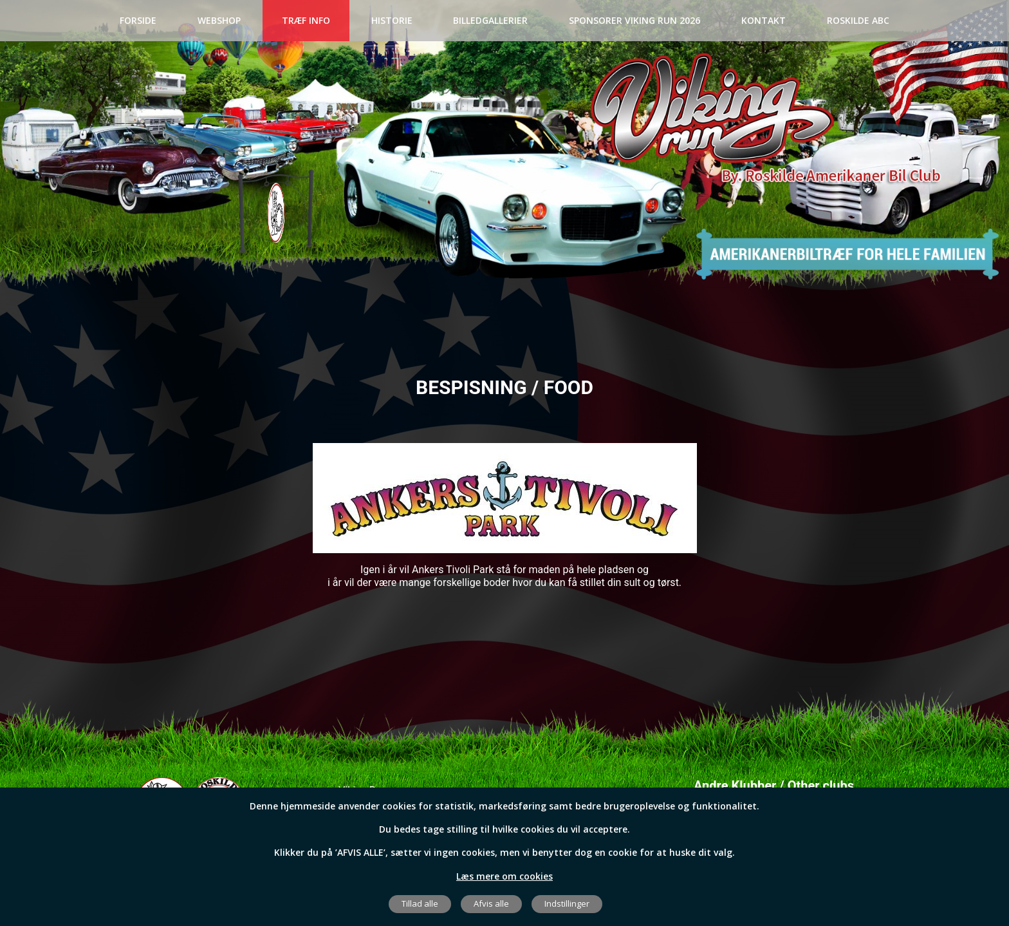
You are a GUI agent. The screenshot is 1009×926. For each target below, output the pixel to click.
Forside (138, 20)
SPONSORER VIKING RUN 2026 (634, 20)
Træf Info (306, 20)
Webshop (219, 20)
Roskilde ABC (858, 20)
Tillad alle (420, 903)
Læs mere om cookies (504, 876)
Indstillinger (566, 903)
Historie (391, 20)
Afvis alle (491, 903)
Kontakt (763, 20)
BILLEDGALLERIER (490, 20)
